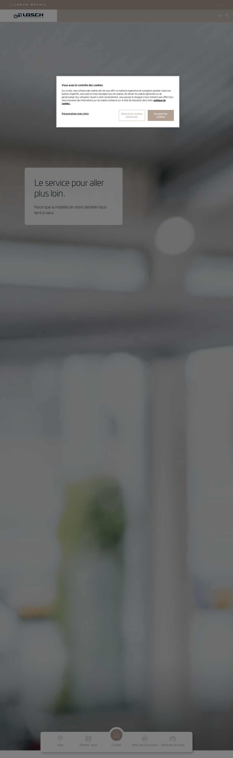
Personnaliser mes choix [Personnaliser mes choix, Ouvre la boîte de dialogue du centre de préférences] (75, 113)
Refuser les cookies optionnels (132, 115)
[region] (118, 102)
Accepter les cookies (161, 115)
